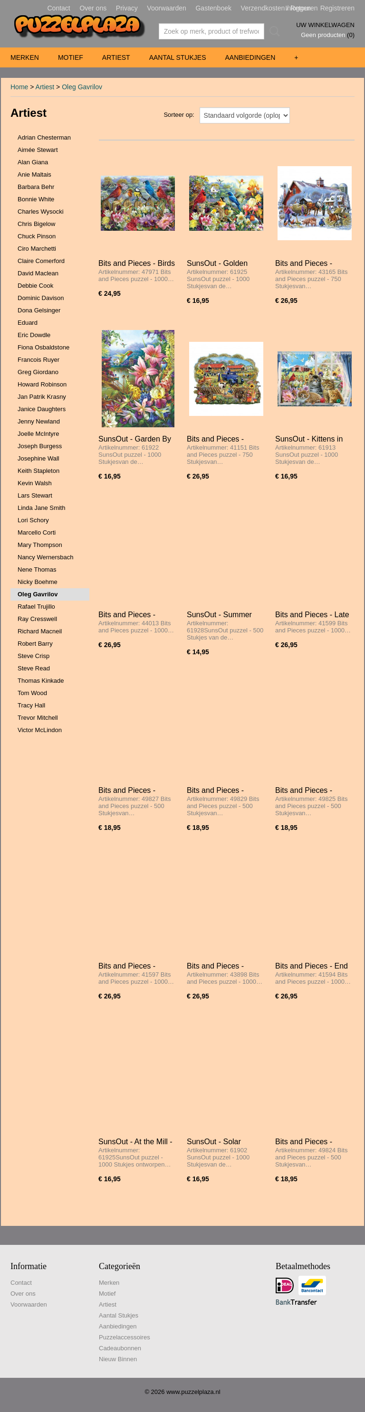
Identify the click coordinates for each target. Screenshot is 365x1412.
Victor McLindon (40, 730)
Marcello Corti (37, 532)
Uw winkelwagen (325, 24)
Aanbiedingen (250, 57)
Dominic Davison (41, 297)
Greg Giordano (38, 372)
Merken (24, 57)
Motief (70, 57)
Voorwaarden (166, 8)
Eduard (28, 322)
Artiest (116, 57)
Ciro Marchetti (37, 248)
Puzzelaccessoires (124, 1337)
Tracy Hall (31, 705)
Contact (59, 8)
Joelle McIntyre (38, 433)
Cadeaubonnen (120, 1348)
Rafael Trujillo (36, 606)
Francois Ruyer (38, 359)
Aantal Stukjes (177, 57)
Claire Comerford (41, 260)
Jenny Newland (39, 421)
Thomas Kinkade (41, 680)
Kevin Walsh (35, 483)
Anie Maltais (34, 174)
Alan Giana (33, 162)
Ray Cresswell (37, 618)
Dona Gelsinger (39, 310)
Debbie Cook (35, 285)
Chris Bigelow (36, 223)
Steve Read (34, 668)
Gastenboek (213, 8)
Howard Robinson (42, 384)
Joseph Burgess (40, 446)
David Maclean (38, 273)
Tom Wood (32, 693)
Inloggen (298, 8)
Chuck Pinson (37, 236)
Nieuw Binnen (118, 1359)
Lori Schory (33, 520)
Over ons (92, 8)
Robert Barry (35, 643)
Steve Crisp (33, 655)
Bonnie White (36, 199)
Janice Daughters (42, 409)
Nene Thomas (37, 569)
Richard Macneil (40, 631)
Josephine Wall (38, 458)
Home (19, 87)
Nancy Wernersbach (46, 557)
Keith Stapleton (38, 470)
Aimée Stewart (38, 149)
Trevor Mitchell (38, 717)
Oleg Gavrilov (82, 87)
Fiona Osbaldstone (43, 347)
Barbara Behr (36, 186)
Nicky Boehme (38, 581)
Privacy (127, 8)
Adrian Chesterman (44, 137)
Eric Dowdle (34, 335)
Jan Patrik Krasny (42, 396)
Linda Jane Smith (41, 507)
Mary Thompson (40, 544)
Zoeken (273, 31)
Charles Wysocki (41, 211)
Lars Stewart (35, 495)
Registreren (337, 8)
